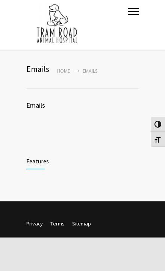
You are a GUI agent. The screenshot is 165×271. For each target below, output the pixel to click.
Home (63, 71)
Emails (35, 105)
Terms (57, 223)
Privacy (34, 223)
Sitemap (81, 223)
